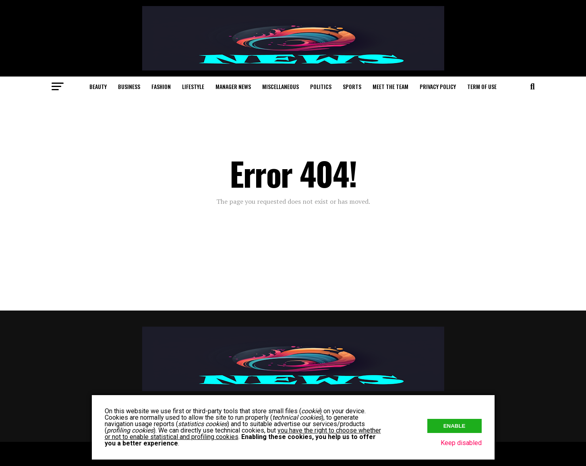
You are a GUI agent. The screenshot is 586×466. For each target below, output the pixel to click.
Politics (320, 86)
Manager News (233, 86)
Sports (352, 86)
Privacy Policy (438, 86)
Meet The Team (390, 86)
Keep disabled (461, 443)
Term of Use (482, 86)
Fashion (161, 86)
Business (129, 86)
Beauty (98, 86)
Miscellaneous (280, 86)
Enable (454, 426)
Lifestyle (193, 86)
